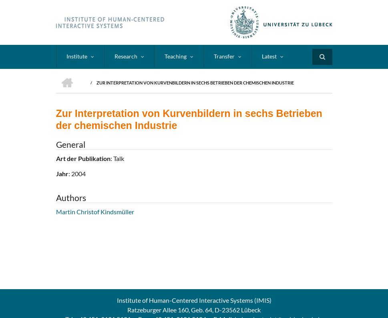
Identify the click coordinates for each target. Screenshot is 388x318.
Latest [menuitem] (269, 56)
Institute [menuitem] (76, 56)
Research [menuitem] (126, 56)
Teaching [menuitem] (176, 56)
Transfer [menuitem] (224, 56)
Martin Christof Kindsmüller (95, 211)
